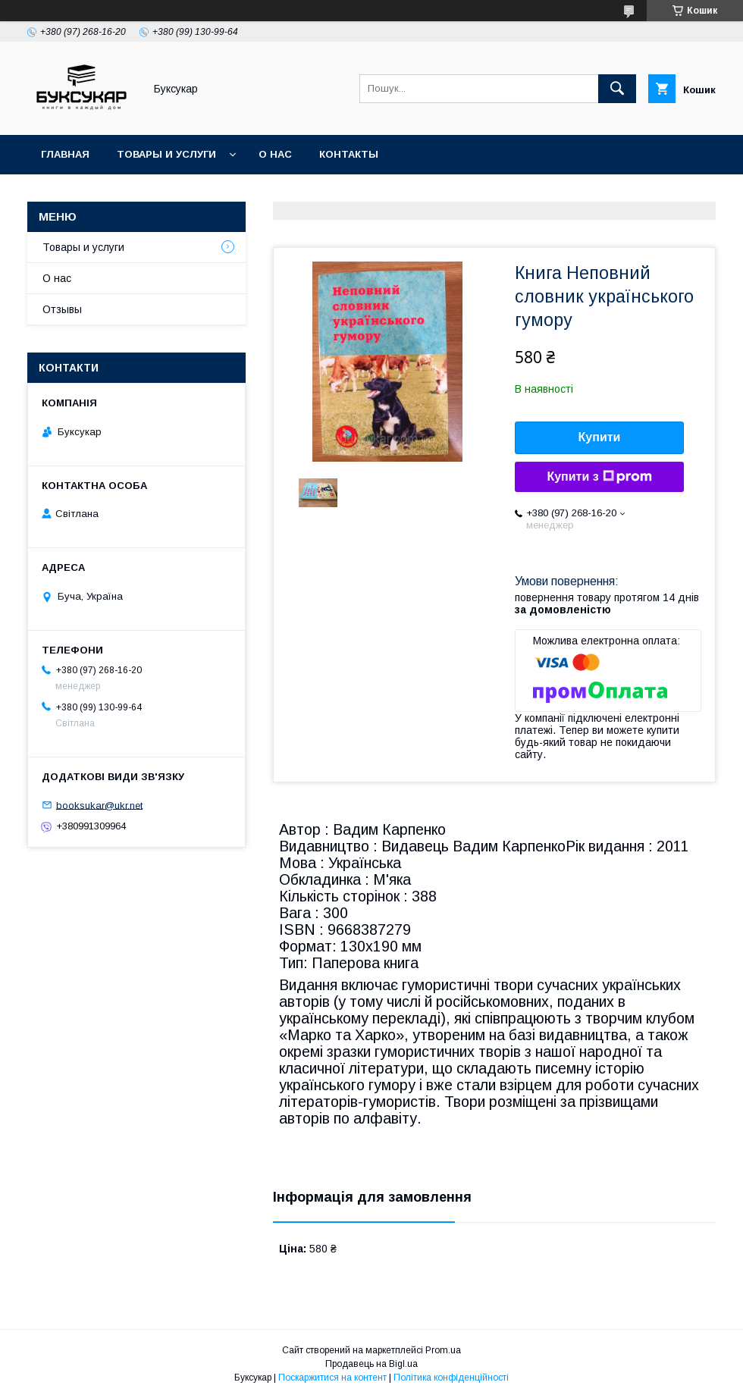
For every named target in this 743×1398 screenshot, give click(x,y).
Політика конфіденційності (451, 1377)
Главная (65, 154)
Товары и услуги (166, 154)
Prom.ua (443, 1350)
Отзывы (62, 309)
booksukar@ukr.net (99, 804)
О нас (275, 154)
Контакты (348, 154)
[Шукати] (617, 88)
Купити (599, 437)
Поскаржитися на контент (332, 1377)
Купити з (599, 477)
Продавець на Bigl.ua (371, 1364)
